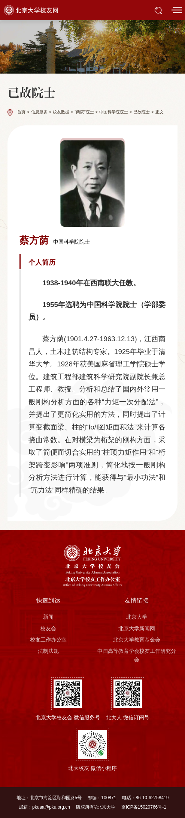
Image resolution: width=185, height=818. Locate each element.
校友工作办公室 (48, 640)
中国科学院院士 (113, 112)
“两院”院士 (84, 112)
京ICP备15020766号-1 (143, 807)
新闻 (48, 617)
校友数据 (61, 112)
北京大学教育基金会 (136, 640)
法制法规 (48, 651)
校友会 (48, 628)
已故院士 (141, 112)
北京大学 (136, 617)
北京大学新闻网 (136, 628)
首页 (21, 112)
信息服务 (39, 112)
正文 (159, 112)
